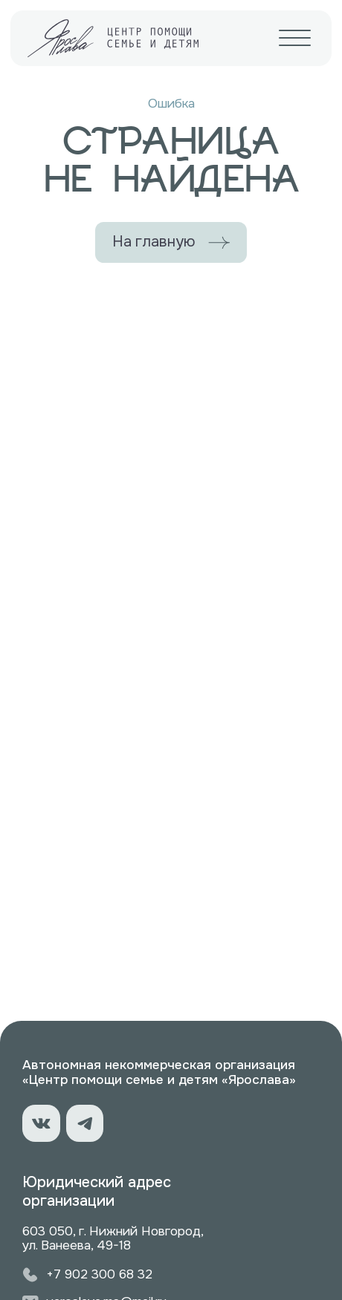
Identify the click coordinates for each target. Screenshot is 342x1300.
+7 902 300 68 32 (99, 1274)
